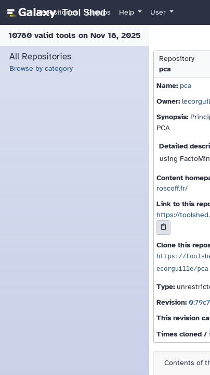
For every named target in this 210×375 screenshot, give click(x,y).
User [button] (159, 12)
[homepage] (55, 12)
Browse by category (41, 68)
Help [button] (127, 12)
